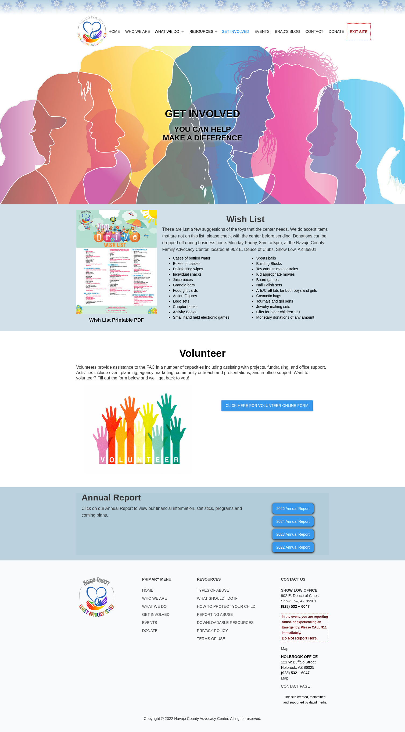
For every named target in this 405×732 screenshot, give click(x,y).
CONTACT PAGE (295, 686)
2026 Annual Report (293, 508)
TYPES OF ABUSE (213, 590)
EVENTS (262, 31)
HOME (114, 31)
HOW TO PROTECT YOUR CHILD (226, 606)
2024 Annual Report (293, 521)
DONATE (336, 31)
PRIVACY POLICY (212, 630)
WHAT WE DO (167, 31)
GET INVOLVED (235, 31)
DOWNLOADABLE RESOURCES (225, 622)
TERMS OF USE (211, 639)
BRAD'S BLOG (287, 31)
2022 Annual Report (293, 547)
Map (284, 648)
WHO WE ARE (137, 31)
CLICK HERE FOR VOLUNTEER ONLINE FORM (266, 405)
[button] (167, 31)
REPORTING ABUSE (215, 614)
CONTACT (314, 31)
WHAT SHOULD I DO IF (217, 598)
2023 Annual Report (293, 534)
